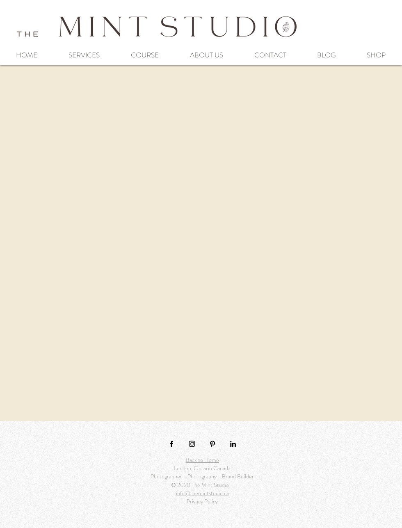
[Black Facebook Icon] (171, 444)
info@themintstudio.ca (202, 493)
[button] (84, 55)
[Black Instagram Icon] (192, 444)
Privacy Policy (202, 501)
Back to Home (202, 460)
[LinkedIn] (233, 444)
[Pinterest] (212, 444)
